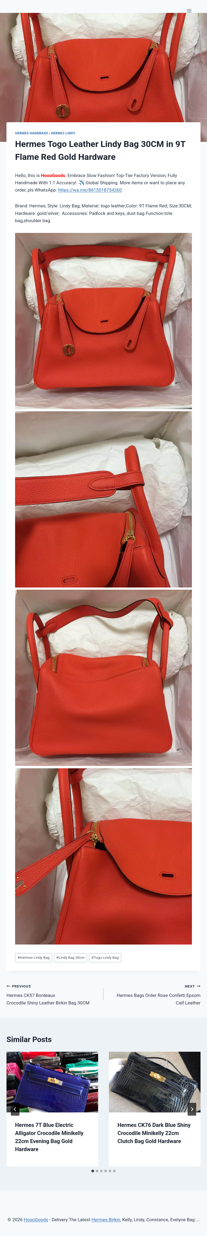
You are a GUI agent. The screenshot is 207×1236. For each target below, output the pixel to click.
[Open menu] (189, 10)
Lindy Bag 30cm (70, 957)
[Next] (192, 1109)
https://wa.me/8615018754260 (90, 190)
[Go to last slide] (15, 1109)
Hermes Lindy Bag (34, 957)
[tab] (92, 1171)
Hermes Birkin (105, 1219)
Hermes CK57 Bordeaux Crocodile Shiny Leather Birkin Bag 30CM (52, 994)
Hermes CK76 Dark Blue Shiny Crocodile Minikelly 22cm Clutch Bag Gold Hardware (154, 1133)
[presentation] (52, 1082)
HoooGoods (36, 1219)
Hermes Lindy (63, 133)
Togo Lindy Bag (105, 957)
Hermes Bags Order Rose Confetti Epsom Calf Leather (154, 994)
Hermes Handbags (31, 133)
